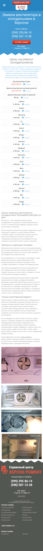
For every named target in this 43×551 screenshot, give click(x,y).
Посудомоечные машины (8, 512)
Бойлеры (25, 515)
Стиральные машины (7, 507)
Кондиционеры (26, 517)
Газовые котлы (5, 520)
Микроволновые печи (7, 515)
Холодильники (5, 510)
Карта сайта (21, 496)
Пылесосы (25, 534)
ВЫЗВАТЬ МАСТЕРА (21, 3)
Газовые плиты (5, 517)
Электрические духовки (29, 512)
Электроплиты (26, 510)
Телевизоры (5, 534)
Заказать (27, 84)
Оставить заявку (21, 42)
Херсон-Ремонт (26, 337)
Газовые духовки (27, 520)
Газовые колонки (27, 507)
